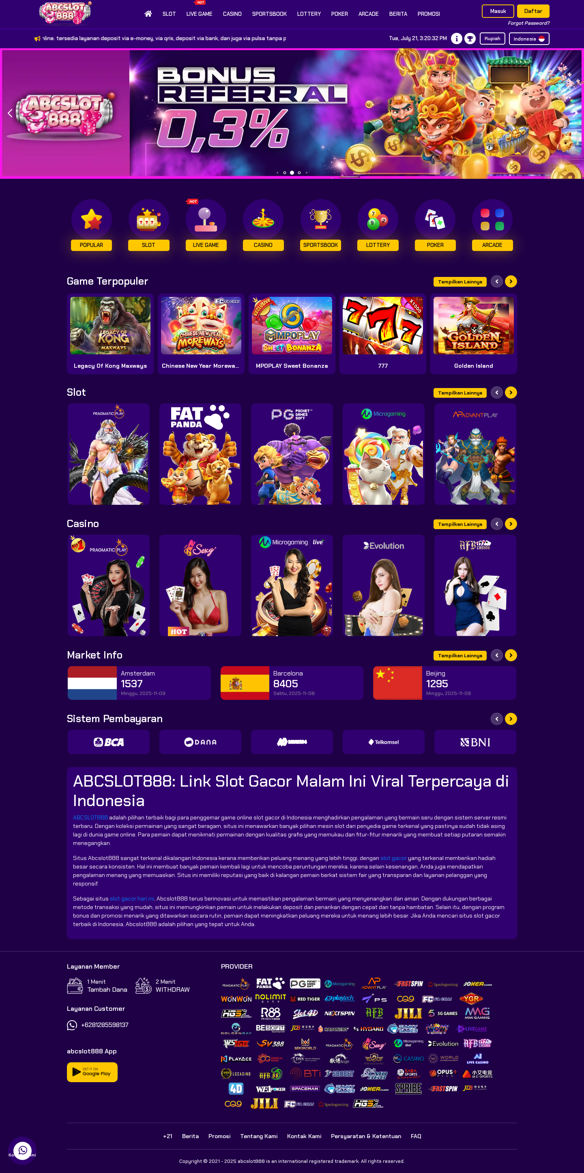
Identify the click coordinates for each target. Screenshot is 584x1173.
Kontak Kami (304, 1136)
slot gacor (393, 858)
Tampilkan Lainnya (460, 282)
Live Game (200, 8)
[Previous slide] (497, 281)
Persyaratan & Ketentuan (366, 1136)
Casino (232, 14)
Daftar (533, 11)
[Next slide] (511, 281)
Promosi (429, 14)
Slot (169, 14)
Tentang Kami (258, 1136)
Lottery (309, 14)
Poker (339, 14)
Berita (398, 14)
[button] (574, 113)
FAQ (416, 1136)
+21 (167, 1136)
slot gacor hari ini (132, 898)
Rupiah (492, 38)
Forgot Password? (529, 23)
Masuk (498, 11)
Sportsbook (269, 14)
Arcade (369, 14)
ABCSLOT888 (90, 817)
